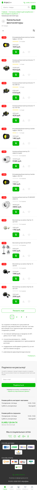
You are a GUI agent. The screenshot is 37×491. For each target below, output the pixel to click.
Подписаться (18, 385)
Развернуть (31, 356)
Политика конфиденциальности (18, 478)
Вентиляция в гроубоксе (10, 14)
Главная (4, 12)
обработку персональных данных (18, 391)
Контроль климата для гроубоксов (21, 12)
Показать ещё (18, 311)
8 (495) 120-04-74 (9, 422)
